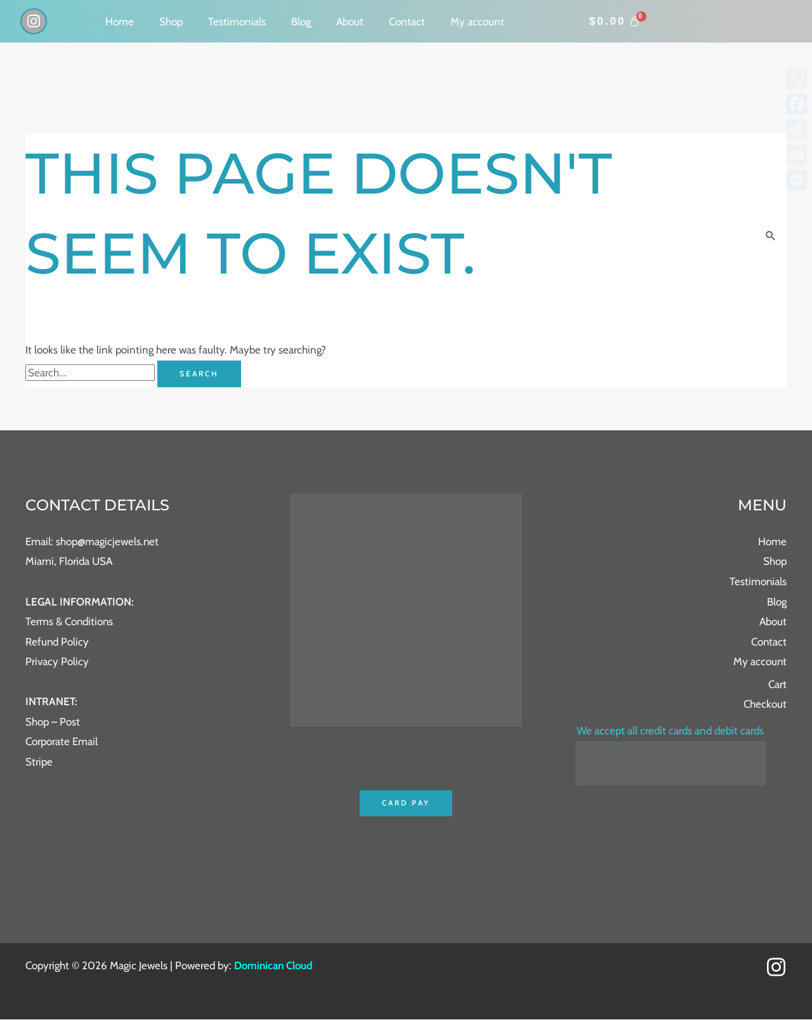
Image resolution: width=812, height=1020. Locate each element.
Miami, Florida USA (68, 561)
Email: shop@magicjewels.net (92, 541)
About (349, 21)
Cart (777, 684)
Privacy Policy (57, 661)
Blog (301, 21)
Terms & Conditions (69, 621)
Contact (407, 21)
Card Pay (405, 803)
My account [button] (477, 21)
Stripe (39, 761)
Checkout (765, 704)
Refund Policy (57, 641)
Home (119, 21)
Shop (171, 21)
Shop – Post (52, 721)
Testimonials (237, 21)
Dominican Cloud (273, 966)
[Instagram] (776, 967)
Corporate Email (61, 742)
